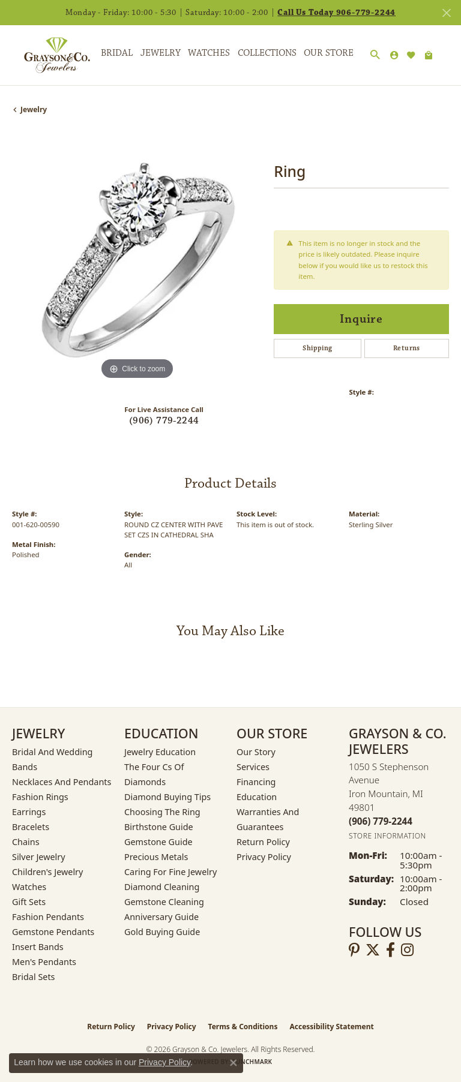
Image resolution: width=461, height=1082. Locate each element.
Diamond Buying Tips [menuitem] (167, 797)
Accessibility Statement (331, 1026)
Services (253, 767)
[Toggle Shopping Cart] (428, 55)
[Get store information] (387, 836)
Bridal (117, 53)
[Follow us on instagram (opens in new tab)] (407, 950)
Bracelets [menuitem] (30, 826)
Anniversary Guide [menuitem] (161, 916)
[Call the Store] (380, 821)
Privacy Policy (264, 856)
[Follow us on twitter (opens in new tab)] (373, 950)
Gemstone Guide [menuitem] (158, 841)
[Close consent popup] (233, 1062)
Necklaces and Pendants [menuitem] (61, 782)
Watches (209, 53)
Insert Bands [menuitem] (38, 946)
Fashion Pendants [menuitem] (48, 916)
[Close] (446, 12)
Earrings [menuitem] (29, 811)
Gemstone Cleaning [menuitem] (164, 901)
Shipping (317, 348)
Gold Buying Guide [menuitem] (162, 931)
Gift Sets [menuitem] (29, 901)
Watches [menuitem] (29, 886)
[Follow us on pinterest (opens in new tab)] (354, 950)
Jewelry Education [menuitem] (160, 752)
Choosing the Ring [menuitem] (162, 811)
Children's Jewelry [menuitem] (47, 871)
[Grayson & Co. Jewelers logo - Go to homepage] (48, 55)
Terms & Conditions (243, 1026)
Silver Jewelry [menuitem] (38, 856)
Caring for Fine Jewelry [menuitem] (170, 871)
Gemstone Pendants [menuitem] (53, 931)
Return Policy (263, 841)
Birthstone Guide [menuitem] (158, 826)
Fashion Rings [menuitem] (40, 797)
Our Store (329, 53)
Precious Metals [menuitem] (156, 856)
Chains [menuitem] (26, 841)
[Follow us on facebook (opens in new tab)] (390, 950)
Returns (406, 348)
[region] (137, 258)
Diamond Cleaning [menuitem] (161, 886)
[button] (375, 55)
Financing (256, 782)
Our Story (256, 752)
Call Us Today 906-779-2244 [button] (336, 12)
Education (257, 797)
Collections (267, 53)
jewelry (33, 109)
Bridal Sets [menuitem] (33, 976)
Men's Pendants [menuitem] (44, 961)
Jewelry (160, 53)
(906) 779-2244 (164, 420)
